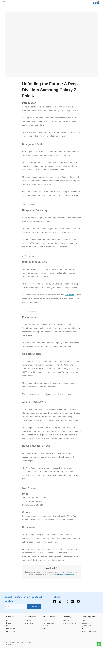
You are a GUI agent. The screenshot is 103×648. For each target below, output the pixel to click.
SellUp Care (47, 620)
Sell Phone (8, 620)
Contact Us (85, 623)
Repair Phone (28, 620)
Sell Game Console (11, 632)
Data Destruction (49, 626)
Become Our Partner (69, 623)
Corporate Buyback (49, 623)
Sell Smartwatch (10, 629)
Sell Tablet (8, 623)
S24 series (69, 295)
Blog (44, 629)
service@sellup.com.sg (65, 574)
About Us (66, 620)
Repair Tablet (28, 623)
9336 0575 (86, 626)
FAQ (83, 620)
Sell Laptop (8, 626)
